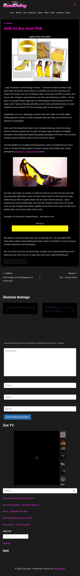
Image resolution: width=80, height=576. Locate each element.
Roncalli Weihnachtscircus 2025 (17, 518)
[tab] (35, 319)
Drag (25, 13)
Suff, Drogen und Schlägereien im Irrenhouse (20, 277)
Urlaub (67, 13)
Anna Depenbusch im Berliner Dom (19, 498)
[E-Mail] (40, 397)
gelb (7, 261)
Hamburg (60, 13)
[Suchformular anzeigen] (75, 5)
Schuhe (22, 261)
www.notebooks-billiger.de (20, 307)
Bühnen (19, 13)
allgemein (8, 23)
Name (8, 385)
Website (8, 409)
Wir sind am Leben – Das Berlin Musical (21, 505)
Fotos (12, 13)
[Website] (40, 408)
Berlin (53, 13)
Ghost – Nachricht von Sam (15, 511)
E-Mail (8, 397)
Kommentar (11, 351)
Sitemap (6, 543)
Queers (40, 13)
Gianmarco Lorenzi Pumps (27, 151)
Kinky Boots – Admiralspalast (16, 524)
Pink (14, 261)
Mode (47, 13)
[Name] (40, 385)
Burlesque (32, 13)
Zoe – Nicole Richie (59, 275)
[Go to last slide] (7, 310)
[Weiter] (73, 310)
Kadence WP (59, 568)
